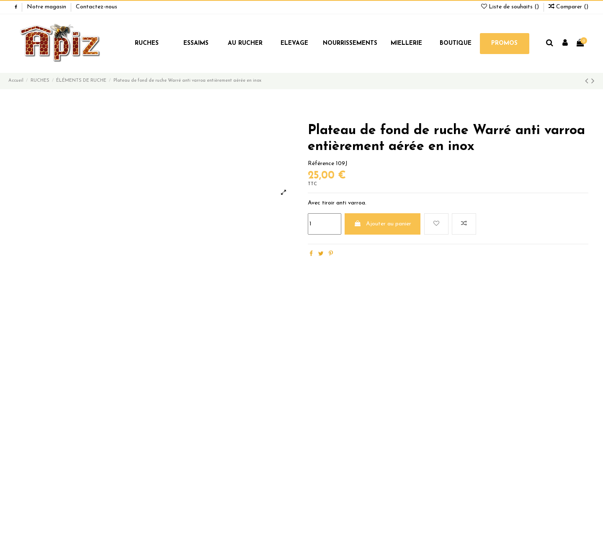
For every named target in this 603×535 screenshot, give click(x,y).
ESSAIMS (196, 43)
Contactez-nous (96, 7)
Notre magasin (47, 7)
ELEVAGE (294, 43)
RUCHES (147, 43)
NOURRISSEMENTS (350, 43)
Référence (321, 163)
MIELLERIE (406, 43)
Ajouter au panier (382, 223)
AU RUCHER (245, 43)
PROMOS (504, 43)
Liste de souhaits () (511, 7)
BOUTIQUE (456, 43)
